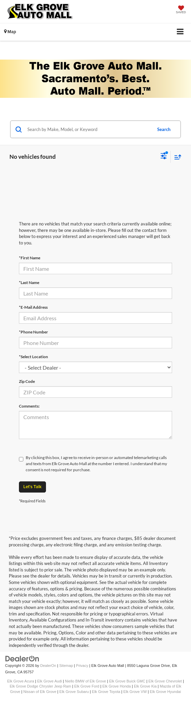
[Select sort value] (176, 157)
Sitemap (66, 665)
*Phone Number (33, 331)
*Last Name (29, 282)
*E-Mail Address (33, 307)
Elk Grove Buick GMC (127, 681)
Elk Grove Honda (116, 686)
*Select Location (33, 356)
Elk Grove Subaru (74, 692)
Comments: (29, 406)
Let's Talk (32, 486)
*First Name (29, 257)
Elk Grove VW (135, 692)
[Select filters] (164, 157)
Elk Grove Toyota (106, 692)
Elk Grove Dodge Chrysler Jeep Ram (40, 686)
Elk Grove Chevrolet (165, 681)
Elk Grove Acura (20, 681)
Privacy (82, 665)
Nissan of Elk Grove (39, 692)
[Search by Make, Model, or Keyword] (88, 129)
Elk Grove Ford (86, 686)
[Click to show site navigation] (180, 32)
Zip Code (27, 381)
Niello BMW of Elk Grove (85, 681)
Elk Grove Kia (145, 686)
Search (163, 129)
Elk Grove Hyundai (165, 692)
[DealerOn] (22, 658)
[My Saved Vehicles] (181, 10)
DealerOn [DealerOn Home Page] (48, 665)
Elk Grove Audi (49, 681)
